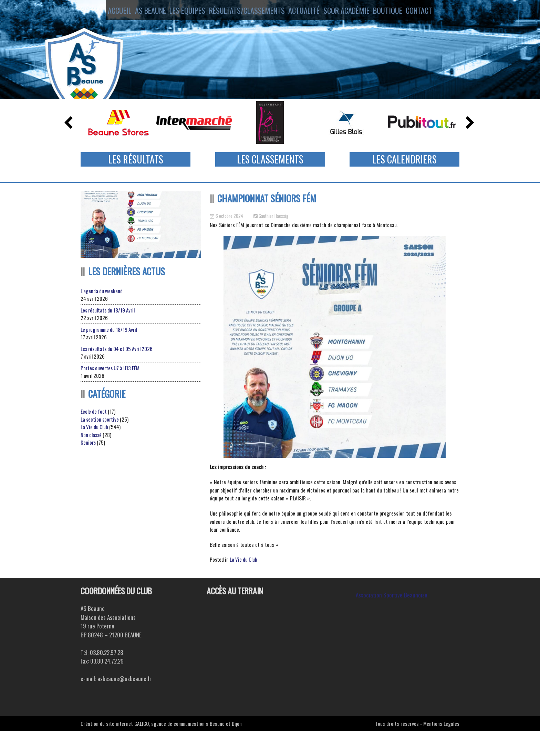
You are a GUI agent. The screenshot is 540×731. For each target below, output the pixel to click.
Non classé (91, 434)
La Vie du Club (243, 559)
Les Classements (270, 159)
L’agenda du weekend (102, 291)
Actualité (303, 11)
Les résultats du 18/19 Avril (108, 310)
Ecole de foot (94, 411)
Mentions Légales (441, 723)
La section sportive (100, 419)
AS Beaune (145, 11)
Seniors (88, 442)
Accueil (109, 11)
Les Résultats (135, 159)
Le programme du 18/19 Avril (109, 329)
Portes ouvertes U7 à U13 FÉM (110, 368)
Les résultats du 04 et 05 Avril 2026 (117, 348)
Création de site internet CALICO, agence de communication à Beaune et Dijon (161, 723)
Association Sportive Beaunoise (391, 595)
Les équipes (186, 11)
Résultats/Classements (245, 11)
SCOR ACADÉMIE (348, 11)
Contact (430, 11)
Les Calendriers (404, 159)
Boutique (393, 11)
